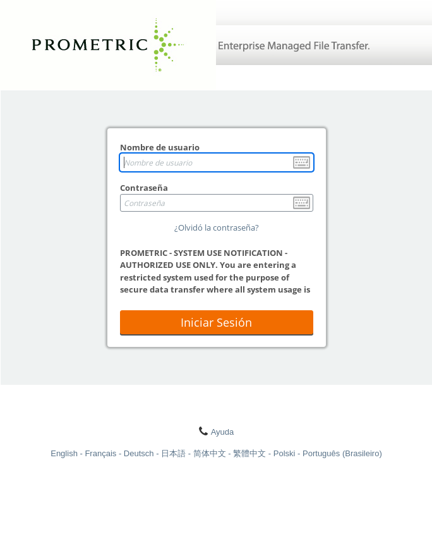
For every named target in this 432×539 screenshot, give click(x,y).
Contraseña (144, 187)
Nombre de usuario (160, 147)
